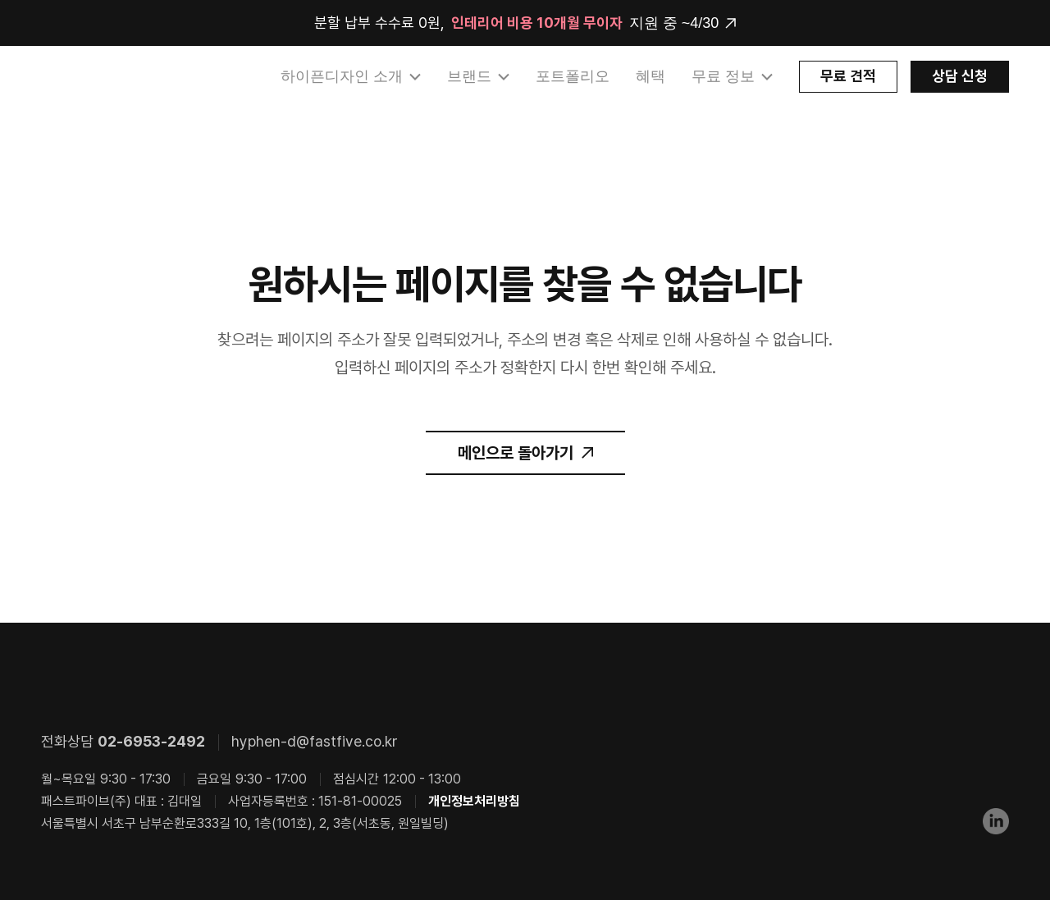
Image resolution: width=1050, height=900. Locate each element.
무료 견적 (848, 76)
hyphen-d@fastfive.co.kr (314, 741)
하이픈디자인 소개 (342, 76)
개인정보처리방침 (474, 801)
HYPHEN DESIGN (127, 77)
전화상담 (123, 741)
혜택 (650, 76)
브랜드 (469, 76)
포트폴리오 (572, 76)
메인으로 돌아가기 (515, 453)
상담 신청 (960, 76)
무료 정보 (723, 76)
